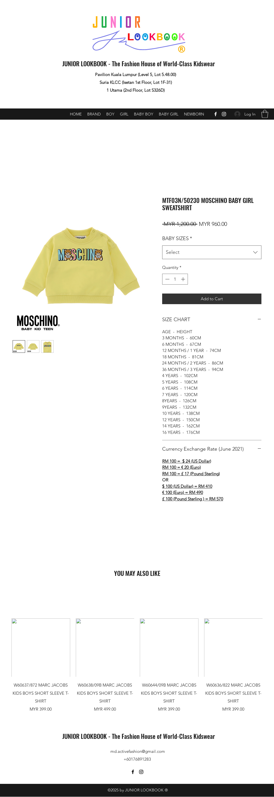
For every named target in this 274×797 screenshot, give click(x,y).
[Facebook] (215, 114)
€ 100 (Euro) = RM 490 (182, 492)
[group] (137, 665)
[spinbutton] (175, 279)
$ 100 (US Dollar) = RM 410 (187, 486)
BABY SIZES (177, 238)
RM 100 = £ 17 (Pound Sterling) (191, 473)
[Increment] (183, 279)
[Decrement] (167, 279)
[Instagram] (224, 114)
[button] (264, 114)
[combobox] (211, 252)
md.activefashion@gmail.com (137, 751)
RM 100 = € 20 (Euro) (181, 467)
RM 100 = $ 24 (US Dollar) (186, 461)
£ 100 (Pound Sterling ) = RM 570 (192, 499)
